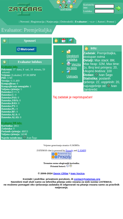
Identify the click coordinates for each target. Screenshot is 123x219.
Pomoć (111, 21)
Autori (101, 21)
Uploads (72, 76)
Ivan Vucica (77, 173)
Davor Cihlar (60, 173)
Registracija (38, 21)
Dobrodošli (66, 21)
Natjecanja (52, 21)
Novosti (24, 21)
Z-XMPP (82, 150)
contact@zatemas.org (87, 179)
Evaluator (81, 21)
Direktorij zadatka (73, 57)
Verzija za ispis (74, 66)
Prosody (69, 150)
